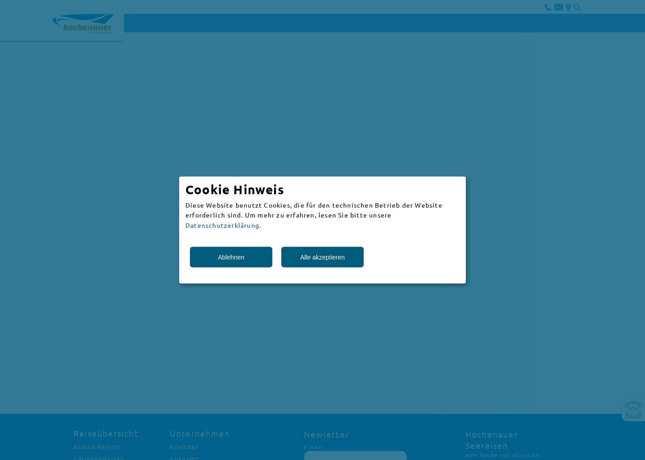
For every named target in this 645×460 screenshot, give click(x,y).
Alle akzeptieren (322, 257)
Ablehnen (231, 257)
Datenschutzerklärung (222, 225)
